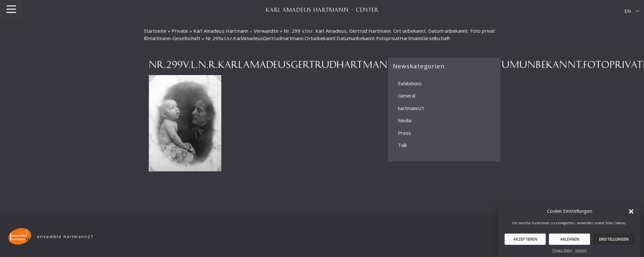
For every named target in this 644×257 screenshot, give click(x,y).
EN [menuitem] (627, 11)
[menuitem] (628, 11)
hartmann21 (411, 108)
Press (404, 133)
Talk (402, 145)
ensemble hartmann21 (65, 236)
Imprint (581, 252)
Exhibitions (410, 83)
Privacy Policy (562, 252)
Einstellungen (614, 241)
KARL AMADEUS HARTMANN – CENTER (322, 9)
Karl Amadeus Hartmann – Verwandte (235, 31)
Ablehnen (569, 241)
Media (404, 120)
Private (180, 31)
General (406, 95)
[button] (631, 213)
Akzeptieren (525, 241)
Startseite (155, 31)
